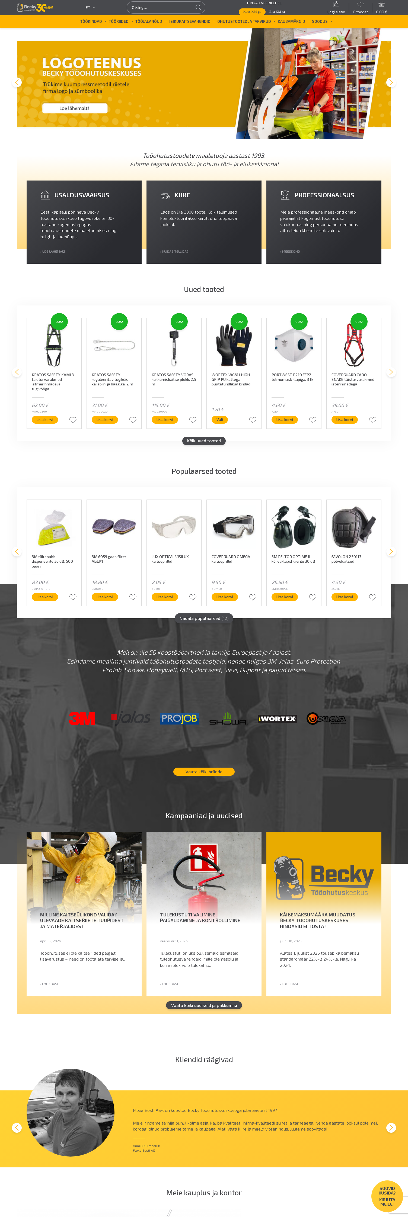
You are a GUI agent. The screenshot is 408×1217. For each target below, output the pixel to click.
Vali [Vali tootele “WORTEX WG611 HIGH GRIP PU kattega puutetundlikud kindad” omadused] (241, 422)
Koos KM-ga (252, 12)
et (90, 7)
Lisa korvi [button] (66, 422)
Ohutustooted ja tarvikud (244, 21)
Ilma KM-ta (277, 12)
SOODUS (320, 21)
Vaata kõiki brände (204, 774)
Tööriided (119, 21)
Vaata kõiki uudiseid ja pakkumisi (204, 1007)
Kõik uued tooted (204, 443)
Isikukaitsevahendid (190, 21)
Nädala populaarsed (204, 620)
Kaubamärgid (291, 21)
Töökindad (91, 21)
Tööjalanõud (148, 21)
